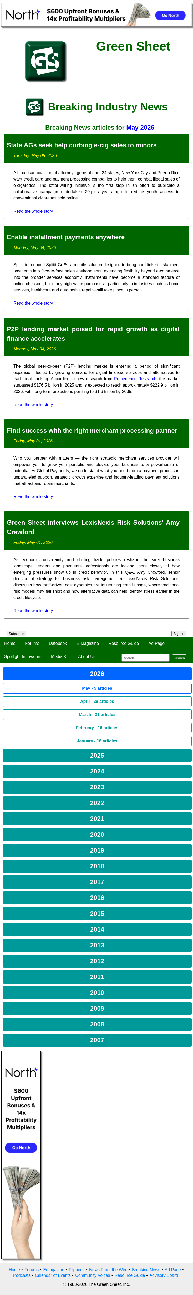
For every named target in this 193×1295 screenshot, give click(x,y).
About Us (86, 656)
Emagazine (53, 1270)
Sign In (179, 634)
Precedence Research (135, 379)
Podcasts (22, 1275)
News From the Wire (108, 1270)
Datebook (58, 643)
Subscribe (16, 634)
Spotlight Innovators (22, 656)
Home (10, 643)
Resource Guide (124, 643)
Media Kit (60, 656)
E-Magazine (88, 643)
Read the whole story (33, 211)
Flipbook (77, 1270)
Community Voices (92, 1275)
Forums (32, 643)
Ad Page (157, 643)
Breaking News (146, 1270)
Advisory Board (163, 1275)
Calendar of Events (53, 1275)
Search (179, 658)
